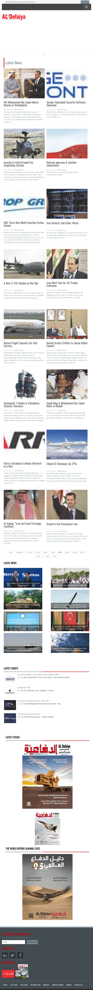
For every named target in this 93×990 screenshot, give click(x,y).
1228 (67, 552)
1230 (82, 552)
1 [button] (44, 54)
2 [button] (48, 54)
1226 (53, 552)
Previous (19, 552)
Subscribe (15, 971)
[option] (24, 35)
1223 (30, 552)
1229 (74, 552)
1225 (45, 552)
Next (47, 556)
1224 (38, 552)
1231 (38, 556)
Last (54, 556)
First (10, 552)
